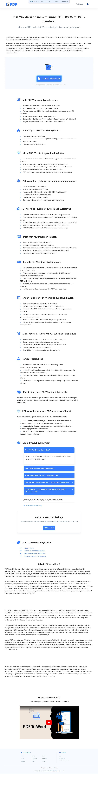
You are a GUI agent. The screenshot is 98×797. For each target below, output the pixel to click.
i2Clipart (44, 782)
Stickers (44, 784)
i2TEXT (49, 1)
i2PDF (31, 1)
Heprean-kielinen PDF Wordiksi (35, 579)
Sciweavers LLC (54, 794)
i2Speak (23, 784)
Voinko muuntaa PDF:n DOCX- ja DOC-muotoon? (49, 498)
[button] (80, 4)
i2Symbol (34, 782)
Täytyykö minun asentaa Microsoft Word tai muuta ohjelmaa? (49, 505)
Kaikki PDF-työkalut (64, 784)
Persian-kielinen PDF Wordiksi (34, 577)
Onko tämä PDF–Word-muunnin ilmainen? (49, 491)
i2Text (22, 782)
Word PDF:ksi (29, 571)
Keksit (55, 791)
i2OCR (43, 1)
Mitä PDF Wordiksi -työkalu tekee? (49, 473)
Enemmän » (64, 1)
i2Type (33, 784)
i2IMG (37, 1)
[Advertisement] (49, 61)
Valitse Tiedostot (49, 89)
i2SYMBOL (55, 1)
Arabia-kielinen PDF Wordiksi (34, 574)
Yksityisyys (44, 791)
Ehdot (50, 791)
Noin (60, 779)
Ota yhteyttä (62, 782)
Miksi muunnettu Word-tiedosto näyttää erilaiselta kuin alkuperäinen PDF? (49, 514)
